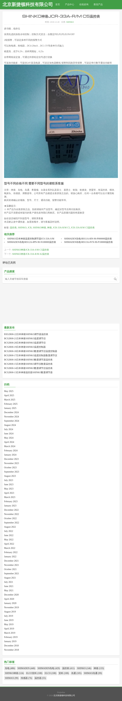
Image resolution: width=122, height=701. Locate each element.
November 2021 (11, 565)
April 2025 (9, 395)
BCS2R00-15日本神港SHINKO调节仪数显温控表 (28, 364)
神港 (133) (99, 668)
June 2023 (8, 484)
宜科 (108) (64, 673)
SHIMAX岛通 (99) (93, 673)
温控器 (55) (40, 678)
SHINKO (70, 22)
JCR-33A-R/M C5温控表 (83, 227)
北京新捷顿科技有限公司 (27, 4)
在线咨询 (83, 4)
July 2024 (8, 429)
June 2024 (8, 433)
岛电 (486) (10, 668)
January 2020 (10, 603)
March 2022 (9, 548)
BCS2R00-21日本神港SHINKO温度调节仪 (25, 338)
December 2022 (11, 510)
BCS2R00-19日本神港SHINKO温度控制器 (25, 347)
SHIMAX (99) (11, 678)
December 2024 (11, 412)
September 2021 (11, 573)
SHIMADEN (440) (26, 668)
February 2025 (11, 404)
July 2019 (8, 616)
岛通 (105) (76, 673)
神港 (49, 227)
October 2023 (10, 467)
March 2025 (9, 399)
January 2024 (10, 455)
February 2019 (11, 637)
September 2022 (11, 522)
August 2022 (10, 527)
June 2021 (8, 586)
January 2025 (10, 408)
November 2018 (11, 650)
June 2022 (8, 535)
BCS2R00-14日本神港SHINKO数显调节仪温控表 (28, 368)
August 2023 (10, 476)
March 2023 (9, 497)
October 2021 (10, 569)
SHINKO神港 (39, 227)
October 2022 (10, 518)
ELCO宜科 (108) (34, 673)
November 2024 (11, 416)
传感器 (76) (26, 678)
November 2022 (11, 514)
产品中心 (69, 4)
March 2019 (9, 633)
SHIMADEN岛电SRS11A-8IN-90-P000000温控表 (88, 238)
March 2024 (9, 446)
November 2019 (11, 607)
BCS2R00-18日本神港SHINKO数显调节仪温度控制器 (30, 351)
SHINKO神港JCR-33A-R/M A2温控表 (30, 254)
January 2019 (10, 641)
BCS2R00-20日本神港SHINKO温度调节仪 (25, 343)
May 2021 (8, 590)
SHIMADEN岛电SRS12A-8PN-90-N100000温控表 (31, 242)
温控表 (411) (68, 668)
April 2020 (9, 599)
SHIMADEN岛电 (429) (49, 668)
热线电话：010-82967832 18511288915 (24, 13)
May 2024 (8, 438)
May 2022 (8, 539)
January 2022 (10, 556)
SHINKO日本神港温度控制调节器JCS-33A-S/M (30, 238)
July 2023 (8, 480)
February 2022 (11, 552)
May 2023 (8, 489)
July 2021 (8, 582)
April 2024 (9, 442)
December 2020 (11, 595)
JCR (30, 227)
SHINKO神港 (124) (14, 673)
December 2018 (11, 645)
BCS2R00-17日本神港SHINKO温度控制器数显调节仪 (30, 355)
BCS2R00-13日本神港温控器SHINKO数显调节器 (28, 372)
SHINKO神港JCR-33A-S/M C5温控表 (30, 250)
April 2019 (9, 628)
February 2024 (11, 450)
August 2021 (10, 578)
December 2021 (11, 561)
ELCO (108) (50, 673)
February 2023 (11, 501)
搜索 (115, 279)
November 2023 (11, 463)
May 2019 (8, 624)
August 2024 (10, 425)
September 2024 (11, 421)
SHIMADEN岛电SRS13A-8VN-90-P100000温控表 (88, 242)
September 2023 (11, 472)
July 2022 (8, 531)
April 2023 (9, 493)
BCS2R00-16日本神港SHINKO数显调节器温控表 (28, 359)
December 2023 (11, 459)
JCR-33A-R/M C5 (61, 227)
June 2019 (8, 620)
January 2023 (10, 505)
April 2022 (9, 544)
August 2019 (10, 611)
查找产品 (98, 4)
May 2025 (8, 391)
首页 (57, 4)
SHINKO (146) (84, 668)
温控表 (13, 227)
